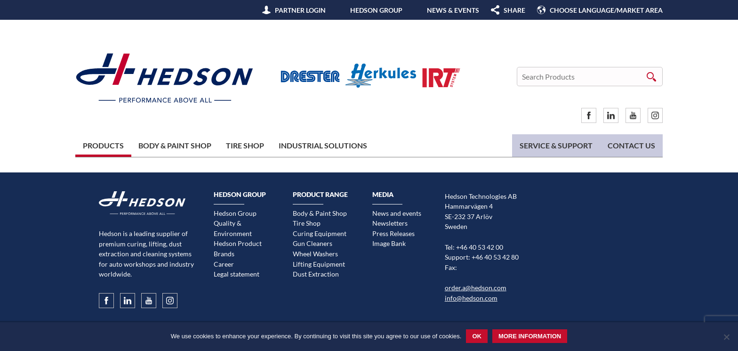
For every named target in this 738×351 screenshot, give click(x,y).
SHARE (514, 10)
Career (224, 264)
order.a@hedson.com (475, 288)
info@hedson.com (471, 298)
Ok (476, 336)
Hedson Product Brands (238, 248)
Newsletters (390, 223)
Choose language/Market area (606, 10)
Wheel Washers (315, 254)
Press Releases (393, 233)
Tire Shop (245, 145)
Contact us (631, 145)
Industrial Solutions (323, 145)
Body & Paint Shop (174, 145)
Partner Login (300, 10)
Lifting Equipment (319, 264)
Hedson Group (376, 10)
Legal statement (236, 274)
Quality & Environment (233, 228)
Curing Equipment (319, 233)
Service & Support (556, 145)
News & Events (453, 10)
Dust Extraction (316, 274)
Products (103, 145)
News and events (396, 213)
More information (529, 336)
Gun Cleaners (312, 243)
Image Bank (389, 243)
